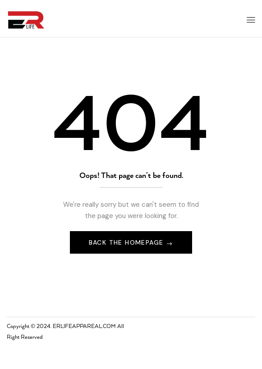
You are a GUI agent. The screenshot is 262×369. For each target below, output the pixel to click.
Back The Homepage (127, 242)
